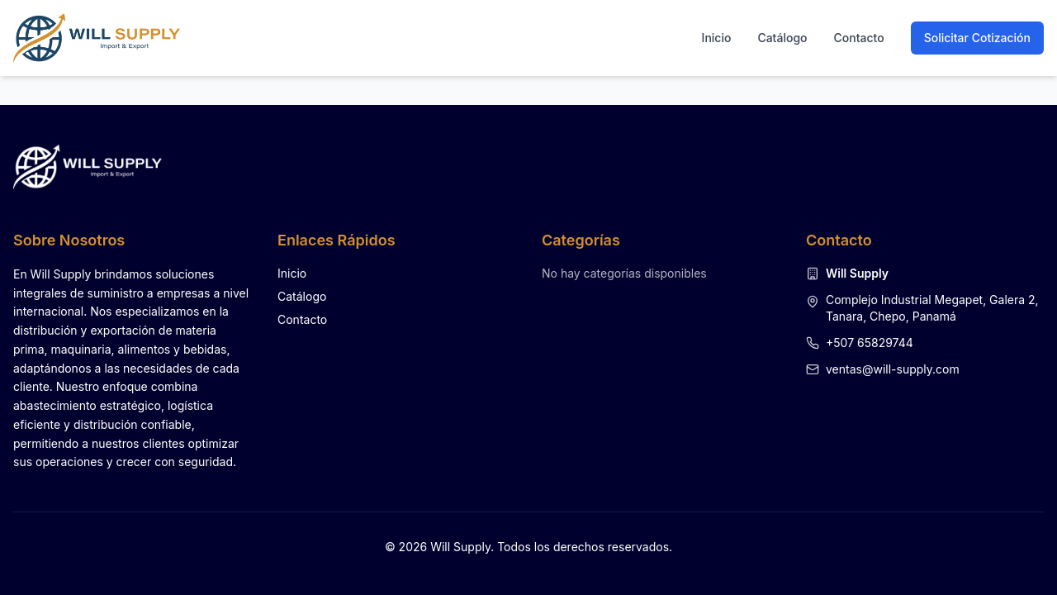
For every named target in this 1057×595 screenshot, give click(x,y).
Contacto (859, 38)
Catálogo (782, 38)
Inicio (717, 38)
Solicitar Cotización (977, 38)
